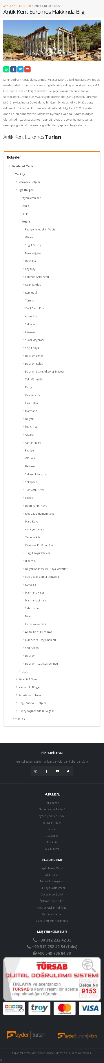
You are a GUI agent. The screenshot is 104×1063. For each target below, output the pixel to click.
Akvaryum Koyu (34, 529)
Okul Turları (52, 874)
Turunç (29, 300)
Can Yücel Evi (33, 395)
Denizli (26, 205)
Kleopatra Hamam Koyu (40, 513)
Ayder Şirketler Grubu (52, 816)
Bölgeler (25, 5)
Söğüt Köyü (32, 348)
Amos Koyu (32, 316)
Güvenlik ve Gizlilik (52, 894)
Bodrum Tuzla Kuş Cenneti (41, 663)
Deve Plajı (31, 261)
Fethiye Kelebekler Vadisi (40, 229)
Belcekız (30, 466)
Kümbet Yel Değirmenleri (40, 640)
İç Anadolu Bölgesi (29, 687)
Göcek (29, 237)
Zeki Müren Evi (34, 379)
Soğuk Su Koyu (34, 245)
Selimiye (30, 324)
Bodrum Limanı (34, 355)
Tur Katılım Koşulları (52, 881)
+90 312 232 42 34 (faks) (52, 946)
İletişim (52, 829)
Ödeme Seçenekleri (52, 901)
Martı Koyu (31, 521)
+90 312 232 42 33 (52, 940)
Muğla (26, 221)
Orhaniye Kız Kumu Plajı (39, 545)
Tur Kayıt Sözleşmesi (52, 888)
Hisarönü (30, 561)
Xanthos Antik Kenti (37, 276)
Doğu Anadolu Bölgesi (32, 703)
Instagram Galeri (52, 822)
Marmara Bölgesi (29, 182)
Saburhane (32, 608)
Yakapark (31, 482)
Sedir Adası (32, 647)
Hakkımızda (52, 802)
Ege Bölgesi (26, 190)
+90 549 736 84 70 (52, 953)
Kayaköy (30, 269)
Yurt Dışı (20, 719)
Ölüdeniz (30, 458)
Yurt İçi (20, 174)
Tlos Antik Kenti (34, 490)
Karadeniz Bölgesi (29, 695)
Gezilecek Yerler (23, 166)
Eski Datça (31, 403)
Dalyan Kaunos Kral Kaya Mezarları (46, 569)
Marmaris (31, 411)
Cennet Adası (33, 284)
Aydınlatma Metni (52, 868)
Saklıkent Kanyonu (36, 474)
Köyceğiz (30, 584)
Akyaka (29, 434)
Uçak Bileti (52, 835)
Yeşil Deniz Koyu (35, 308)
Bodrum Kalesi (34, 363)
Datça (28, 387)
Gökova (30, 332)
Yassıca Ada (32, 537)
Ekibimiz (52, 842)
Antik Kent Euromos (38, 632)
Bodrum (30, 655)
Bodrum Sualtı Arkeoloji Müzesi (44, 371)
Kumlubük (31, 292)
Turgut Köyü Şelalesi (37, 553)
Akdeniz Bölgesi (28, 679)
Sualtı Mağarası (34, 340)
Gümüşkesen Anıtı (36, 624)
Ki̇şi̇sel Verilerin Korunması (52, 920)
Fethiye (29, 450)
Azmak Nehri (33, 442)
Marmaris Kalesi (35, 592)
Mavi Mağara (33, 253)
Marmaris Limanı (35, 600)
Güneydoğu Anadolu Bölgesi (36, 711)
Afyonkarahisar (31, 198)
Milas (28, 616)
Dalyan (29, 419)
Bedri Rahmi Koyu (36, 505)
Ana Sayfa (9, 5)
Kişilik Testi (52, 849)
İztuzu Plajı (31, 426)
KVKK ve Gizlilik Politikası (52, 907)
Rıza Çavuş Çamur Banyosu (42, 576)
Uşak (25, 671)
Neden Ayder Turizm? (52, 809)
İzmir (25, 213)
